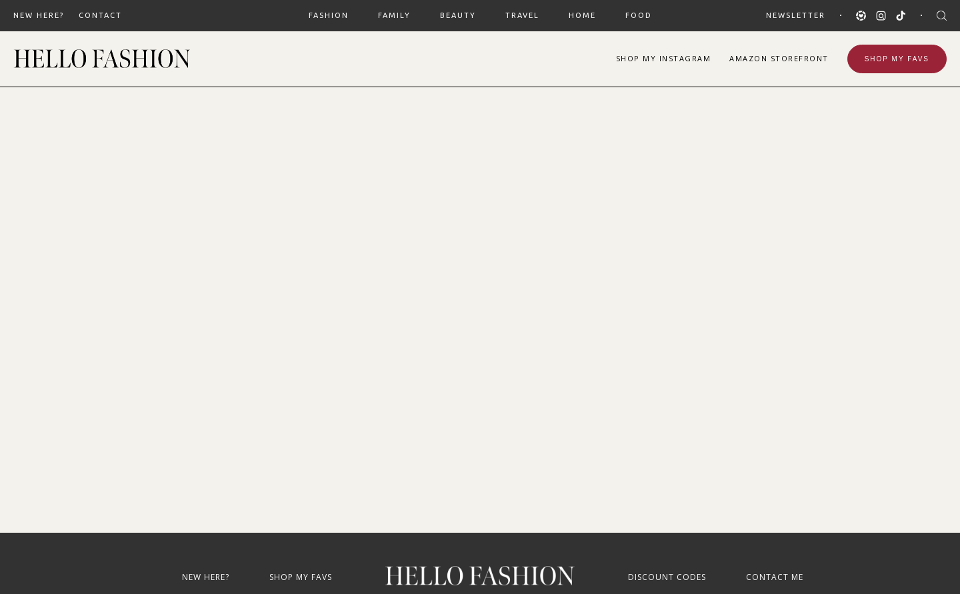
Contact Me (774, 577)
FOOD (638, 15)
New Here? (38, 15)
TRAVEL (522, 15)
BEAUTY (458, 15)
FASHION (329, 15)
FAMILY (394, 15)
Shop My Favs (897, 59)
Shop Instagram (663, 58)
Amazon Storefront (779, 58)
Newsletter (795, 15)
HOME (582, 15)
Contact (100, 15)
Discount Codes (667, 577)
